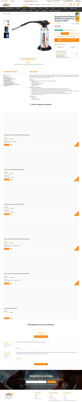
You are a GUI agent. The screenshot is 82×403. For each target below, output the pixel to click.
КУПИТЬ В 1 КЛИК (74, 33)
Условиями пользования (51, 384)
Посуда (65, 8)
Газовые (9, 85)
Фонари (30, 10)
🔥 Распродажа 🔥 (9, 8)
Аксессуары (44, 10)
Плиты (40, 8)
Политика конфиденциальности (70, 400)
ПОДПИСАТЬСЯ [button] (51, 381)
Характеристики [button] (60, 47)
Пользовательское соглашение (55, 400)
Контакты (49, 4)
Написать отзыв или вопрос (41, 336)
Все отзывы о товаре (41, 364)
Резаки (59, 8)
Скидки (65, 398)
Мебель (37, 10)
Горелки (18, 8)
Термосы (47, 8)
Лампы (53, 8)
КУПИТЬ (6, 179)
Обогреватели (33, 8)
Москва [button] (64, 51)
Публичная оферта (53, 398)
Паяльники (23, 10)
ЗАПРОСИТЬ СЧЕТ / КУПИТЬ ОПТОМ (66, 36)
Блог (65, 395)
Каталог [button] (25, 4)
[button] (67, 1)
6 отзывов (11, 277)
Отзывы (43, 4)
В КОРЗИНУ (65, 33)
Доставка (37, 395)
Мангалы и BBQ (73, 8)
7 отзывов (11, 208)
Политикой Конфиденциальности (41, 384)
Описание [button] (73, 47)
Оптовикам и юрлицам (34, 4)
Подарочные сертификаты (55, 10)
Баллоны (25, 8)
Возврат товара (38, 398)
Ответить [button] (18, 348)
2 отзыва (11, 173)
